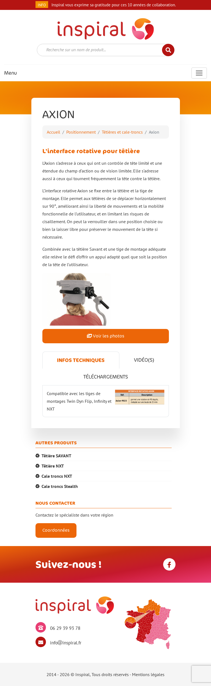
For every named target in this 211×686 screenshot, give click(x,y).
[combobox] (105, 50)
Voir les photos (105, 336)
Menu (10, 73)
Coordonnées (56, 530)
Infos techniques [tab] (81, 360)
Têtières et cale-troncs (122, 132)
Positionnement (81, 132)
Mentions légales (148, 674)
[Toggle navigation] (199, 73)
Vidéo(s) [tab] (144, 360)
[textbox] (102, 49)
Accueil (53, 132)
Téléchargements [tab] (105, 377)
